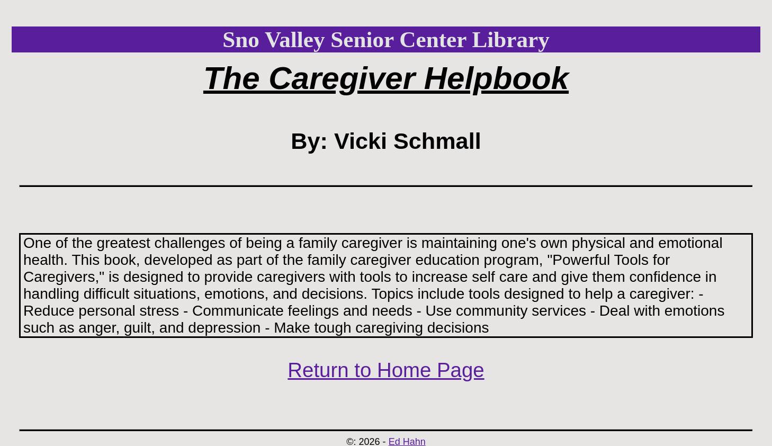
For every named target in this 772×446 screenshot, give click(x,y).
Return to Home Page (386, 370)
